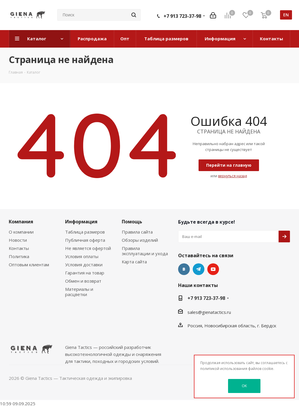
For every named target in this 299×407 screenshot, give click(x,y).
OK (244, 385)
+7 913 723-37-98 (182, 16)
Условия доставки (83, 264)
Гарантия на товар (84, 273)
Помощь (132, 221)
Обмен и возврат (83, 281)
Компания (21, 221)
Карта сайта (134, 262)
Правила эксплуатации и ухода (145, 250)
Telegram (198, 269)
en (286, 15)
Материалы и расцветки (79, 291)
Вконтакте (184, 269)
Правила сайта (137, 232)
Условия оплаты (81, 256)
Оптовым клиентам (29, 264)
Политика (19, 256)
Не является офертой (88, 248)
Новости (18, 240)
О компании (21, 232)
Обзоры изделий (140, 240)
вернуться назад (232, 175)
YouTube (213, 269)
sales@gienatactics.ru (209, 312)
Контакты (19, 248)
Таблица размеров (85, 232)
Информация (81, 221)
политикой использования (223, 368)
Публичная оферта (85, 240)
